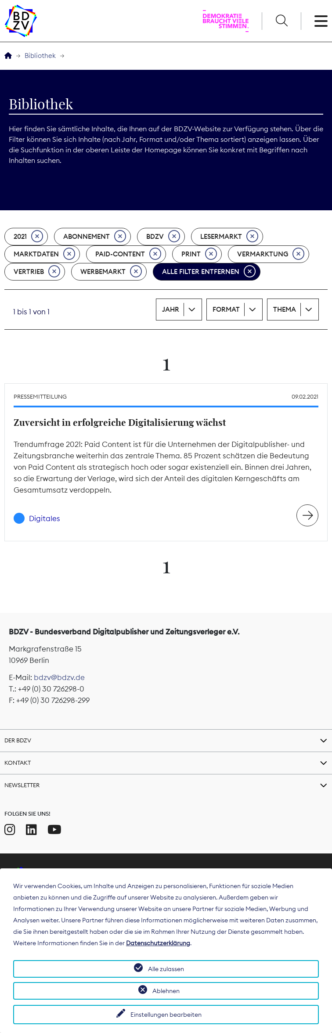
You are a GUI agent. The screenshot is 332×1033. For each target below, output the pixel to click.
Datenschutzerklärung (158, 943)
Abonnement (94, 236)
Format (226, 309)
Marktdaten (44, 254)
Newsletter (22, 784)
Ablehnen (166, 991)
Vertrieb (37, 272)
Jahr (170, 309)
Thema (284, 309)
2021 (28, 236)
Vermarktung (270, 254)
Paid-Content (128, 254)
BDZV (163, 236)
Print (199, 254)
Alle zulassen (166, 969)
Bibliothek (40, 55)
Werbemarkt (111, 272)
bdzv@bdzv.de (59, 677)
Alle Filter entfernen (209, 272)
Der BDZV (17, 740)
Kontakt (17, 762)
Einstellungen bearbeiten (166, 1015)
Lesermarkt (229, 236)
